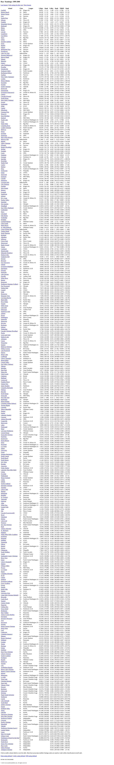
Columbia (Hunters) (6, 634)
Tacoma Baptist (5, 405)
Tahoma (3, 366)
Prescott (3, 687)
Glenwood (4, 691)
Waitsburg (4, 517)
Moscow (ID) (5, 139)
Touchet (3, 663)
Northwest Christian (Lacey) (9, 728)
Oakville (3, 712)
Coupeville (4, 421)
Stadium (3, 75)
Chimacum (4, 550)
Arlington (4, 339)
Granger (3, 642)
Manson (3, 636)
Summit (3, 601)
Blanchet (3, 61)
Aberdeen (4, 237)
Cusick (3, 699)
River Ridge (4, 302)
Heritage (3, 646)
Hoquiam (3, 538)
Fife (2, 511)
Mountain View (5, 296)
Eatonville (4, 319)
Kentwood (4, 88)
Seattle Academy (6, 656)
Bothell (3, 45)
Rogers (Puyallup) (6, 147)
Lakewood (4, 521)
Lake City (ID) (5, 53)
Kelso (2, 442)
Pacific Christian (6, 722)
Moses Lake (4, 354)
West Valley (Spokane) (7, 77)
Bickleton (4, 689)
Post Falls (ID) (5, 397)
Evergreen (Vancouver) (7, 92)
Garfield (3, 10)
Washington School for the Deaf (10, 738)
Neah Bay (4, 436)
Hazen (3, 571)
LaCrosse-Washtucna (7, 431)
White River (4, 278)
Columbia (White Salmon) (8, 403)
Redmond (4, 26)
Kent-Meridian (5, 116)
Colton (3, 472)
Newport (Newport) (6, 618)
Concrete (3, 417)
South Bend (4, 702)
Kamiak (3, 84)
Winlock (3, 579)
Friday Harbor (5, 468)
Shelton (3, 167)
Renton (3, 280)
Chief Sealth (4, 223)
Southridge (4, 217)
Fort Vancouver (5, 262)
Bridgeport (4, 611)
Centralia (3, 407)
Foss (2, 16)
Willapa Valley (5, 566)
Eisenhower (4, 51)
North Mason (5, 460)
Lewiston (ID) (5, 182)
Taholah (3, 726)
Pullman (3, 390)
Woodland (4, 206)
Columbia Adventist (6, 573)
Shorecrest (4, 321)
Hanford (3, 118)
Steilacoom (4, 170)
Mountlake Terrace (6, 24)
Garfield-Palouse (6, 221)
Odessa (3, 544)
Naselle (3, 587)
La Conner (4, 569)
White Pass (4, 505)
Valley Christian (5, 143)
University (4, 450)
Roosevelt (4, 282)
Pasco (2, 212)
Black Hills (4, 300)
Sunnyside (4, 395)
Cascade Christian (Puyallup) (9, 331)
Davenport (4, 616)
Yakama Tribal (5, 685)
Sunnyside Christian (6, 435)
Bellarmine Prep (5, 49)
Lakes (2, 425)
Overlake (3, 474)
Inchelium (4, 536)
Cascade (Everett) (6, 96)
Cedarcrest (4, 632)
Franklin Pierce (5, 382)
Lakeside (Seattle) (6, 415)
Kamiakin (4, 82)
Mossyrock (4, 423)
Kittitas (3, 519)
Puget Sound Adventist (7, 695)
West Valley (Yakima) (7, 100)
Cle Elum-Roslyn (6, 298)
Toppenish (4, 542)
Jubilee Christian (6, 704)
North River (4, 742)
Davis (2, 37)
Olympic (3, 270)
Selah (2, 292)
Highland (3, 378)
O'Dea (3, 39)
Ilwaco (3, 315)
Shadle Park (4, 163)
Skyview (3, 323)
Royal (2, 515)
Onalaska (3, 155)
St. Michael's (4, 530)
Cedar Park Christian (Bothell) (9, 595)
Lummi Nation (5, 730)
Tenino (3, 644)
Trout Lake (4, 679)
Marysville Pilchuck (6, 137)
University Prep (5, 593)
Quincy (3, 63)
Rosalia (3, 659)
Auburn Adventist (6, 528)
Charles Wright (5, 603)
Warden (3, 591)
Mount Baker (5, 360)
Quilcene (3, 501)
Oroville (3, 276)
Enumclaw (4, 135)
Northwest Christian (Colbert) (9, 284)
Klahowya (4, 661)
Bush (2, 526)
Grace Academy (5, 583)
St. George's (4, 497)
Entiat (2, 560)
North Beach (4, 458)
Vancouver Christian (7, 714)
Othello (3, 264)
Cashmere (4, 249)
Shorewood (4, 243)
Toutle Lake (4, 120)
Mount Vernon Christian (8, 626)
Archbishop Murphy (7, 667)
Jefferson (3, 239)
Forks (2, 122)
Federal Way (4, 384)
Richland (3, 235)
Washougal (4, 427)
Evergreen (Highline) (7, 266)
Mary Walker (4, 613)
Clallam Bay (4, 607)
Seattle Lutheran (5, 483)
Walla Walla (4, 124)
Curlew (3, 165)
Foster (3, 452)
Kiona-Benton (5, 440)
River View (4, 558)
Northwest (4, 697)
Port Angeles (4, 204)
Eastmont (3, 176)
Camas (3, 341)
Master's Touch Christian (8, 671)
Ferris (2, 43)
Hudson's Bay (5, 255)
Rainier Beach (5, 12)
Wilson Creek (5, 736)
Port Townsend (5, 286)
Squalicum (4, 194)
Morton (3, 673)
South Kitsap (4, 98)
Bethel (3, 30)
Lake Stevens (5, 274)
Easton (3, 706)
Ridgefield (4, 493)
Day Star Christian (6, 524)
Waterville (4, 372)
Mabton (3, 564)
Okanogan (4, 309)
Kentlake (3, 219)
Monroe (3, 190)
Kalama (3, 345)
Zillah (2, 106)
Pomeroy (3, 523)
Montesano (4, 675)
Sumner (3, 411)
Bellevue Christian (6, 347)
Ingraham (3, 202)
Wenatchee (4, 343)
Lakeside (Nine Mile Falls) (8, 470)
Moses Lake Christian (7, 669)
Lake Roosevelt (5, 350)
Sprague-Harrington (6, 454)
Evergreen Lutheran (6, 581)
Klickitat (3, 693)
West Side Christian (6, 716)
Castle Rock (4, 599)
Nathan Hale (4, 288)
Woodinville (4, 69)
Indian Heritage (5, 747)
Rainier (3, 546)
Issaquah (3, 192)
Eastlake (3, 186)
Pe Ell (2, 575)
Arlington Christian (6, 749)
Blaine (3, 28)
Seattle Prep (4, 18)
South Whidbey (5, 552)
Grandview (4, 34)
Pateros (3, 352)
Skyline (3, 149)
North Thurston (5, 233)
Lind (2, 630)
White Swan (4, 305)
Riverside (3, 597)
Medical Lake (5, 337)
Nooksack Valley (6, 71)
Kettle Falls (4, 589)
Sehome (3, 20)
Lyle (2, 665)
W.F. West (4, 462)
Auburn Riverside (6, 419)
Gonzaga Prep (5, 112)
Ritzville (3, 392)
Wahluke (3, 540)
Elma (2, 169)
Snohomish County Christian (9, 556)
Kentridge (4, 161)
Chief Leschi (4, 374)
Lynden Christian (6, 127)
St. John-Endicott (6, 227)
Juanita (3, 413)
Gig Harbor (4, 36)
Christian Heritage (6, 681)
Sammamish (4, 90)
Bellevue (3, 129)
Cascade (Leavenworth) (8, 513)
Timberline (4, 329)
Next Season (27, 5)
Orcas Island (4, 609)
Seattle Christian (5, 86)
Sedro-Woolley (5, 386)
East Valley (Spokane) (7, 208)
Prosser (3, 568)
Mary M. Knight (5, 734)
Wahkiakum (4, 476)
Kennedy (3, 133)
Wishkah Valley (5, 708)
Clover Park (4, 241)
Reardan (3, 464)
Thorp (2, 710)
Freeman (3, 157)
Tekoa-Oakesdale (6, 409)
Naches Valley (5, 200)
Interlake (3, 159)
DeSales (3, 624)
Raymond (4, 444)
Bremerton (4, 294)
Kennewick (4, 438)
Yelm (2, 509)
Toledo (3, 247)
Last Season (4, 5)
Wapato (3, 59)
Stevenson (4, 622)
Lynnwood (4, 380)
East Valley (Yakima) (7, 364)
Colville (3, 178)
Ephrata (3, 327)
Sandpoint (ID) (5, 257)
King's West (4, 628)
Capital (3, 108)
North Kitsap (4, 393)
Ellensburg (4, 110)
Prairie (3, 333)
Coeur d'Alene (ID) (6, 229)
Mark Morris (4, 225)
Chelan (3, 577)
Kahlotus (3, 650)
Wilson (3, 47)
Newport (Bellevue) (6, 55)
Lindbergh (4, 356)
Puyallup (3, 67)
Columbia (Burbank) (7, 388)
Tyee (2, 620)
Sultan (3, 448)
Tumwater (4, 499)
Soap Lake (4, 683)
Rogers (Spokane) (6, 638)
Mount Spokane (5, 478)
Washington (4, 317)
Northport (4, 657)
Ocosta (3, 585)
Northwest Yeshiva (6, 718)
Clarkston (4, 376)
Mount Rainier (5, 401)
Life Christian (5, 184)
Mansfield (4, 724)
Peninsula (4, 272)
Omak (2, 172)
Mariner (3, 491)
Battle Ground (5, 245)
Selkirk (3, 481)
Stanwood (4, 174)
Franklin (3, 22)
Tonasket (3, 487)
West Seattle (4, 188)
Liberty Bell (4, 489)
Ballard (3, 141)
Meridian (3, 368)
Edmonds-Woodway (7, 253)
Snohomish (4, 104)
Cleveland (4, 214)
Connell (3, 290)
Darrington (4, 268)
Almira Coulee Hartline (7, 614)
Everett (3, 102)
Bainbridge (4, 399)
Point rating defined (6, 756)
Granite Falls (4, 507)
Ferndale (3, 151)
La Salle (3, 677)
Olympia (3, 145)
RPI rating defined (31, 756)
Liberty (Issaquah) (6, 562)
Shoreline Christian (6, 485)
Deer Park (4, 370)
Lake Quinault (5, 701)
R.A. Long (4, 198)
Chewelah (4, 307)
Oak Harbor (4, 215)
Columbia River (5, 126)
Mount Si (3, 114)
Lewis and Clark (5, 335)
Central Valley (5, 362)
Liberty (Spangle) (6, 358)
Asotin (3, 554)
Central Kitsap (5, 433)
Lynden (3, 79)
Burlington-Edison (6, 73)
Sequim (3, 303)
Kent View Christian (7, 652)
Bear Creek (4, 746)
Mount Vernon (5, 14)
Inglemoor (4, 180)
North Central (5, 456)
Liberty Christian (6, 654)
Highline (3, 532)
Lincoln (3, 32)
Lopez (3, 732)
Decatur (3, 259)
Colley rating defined (19, 756)
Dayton (3, 548)
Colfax (3, 480)
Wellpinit (3, 640)
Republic (3, 495)
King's (3, 131)
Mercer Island (5, 57)
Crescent (3, 720)
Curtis (2, 153)
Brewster (3, 260)
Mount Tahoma (5, 81)
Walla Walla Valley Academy (9, 534)
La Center (4, 446)
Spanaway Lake (5, 311)
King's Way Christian (7, 744)
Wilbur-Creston (5, 348)
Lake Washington (6, 65)
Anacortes (4, 466)
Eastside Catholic (6, 41)
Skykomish (4, 740)
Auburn (3, 313)
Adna (2, 503)
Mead (2, 429)
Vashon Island (5, 231)
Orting (3, 648)
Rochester (4, 325)
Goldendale (4, 210)
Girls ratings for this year (16, 5)
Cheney (3, 94)
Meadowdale (4, 251)
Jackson (3, 196)
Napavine (3, 605)
